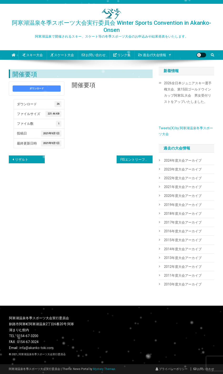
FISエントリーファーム (136, 159)
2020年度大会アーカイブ (183, 196)
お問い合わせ (94, 55)
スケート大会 (62, 55)
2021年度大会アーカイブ (183, 187)
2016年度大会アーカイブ (183, 231)
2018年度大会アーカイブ (183, 213)
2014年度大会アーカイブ (183, 249)
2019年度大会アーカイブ (183, 205)
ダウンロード (37, 88)
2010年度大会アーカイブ (183, 284)
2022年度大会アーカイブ (183, 178)
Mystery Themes (104, 369)
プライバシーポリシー (172, 369)
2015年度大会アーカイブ (183, 240)
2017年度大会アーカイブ (183, 222)
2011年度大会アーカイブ (183, 275)
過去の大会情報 (152, 55)
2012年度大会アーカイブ (183, 267)
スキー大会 (32, 55)
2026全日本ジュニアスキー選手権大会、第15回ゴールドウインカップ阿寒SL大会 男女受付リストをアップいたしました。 (188, 92)
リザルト (21, 159)
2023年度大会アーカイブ (183, 169)
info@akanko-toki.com (37, 348)
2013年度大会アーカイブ (183, 258)
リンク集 (122, 55)
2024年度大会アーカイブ (183, 160)
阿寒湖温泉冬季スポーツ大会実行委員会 (42, 354)
